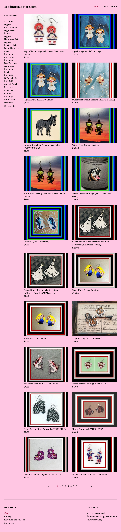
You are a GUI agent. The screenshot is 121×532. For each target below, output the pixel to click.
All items (8, 21)
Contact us (9, 523)
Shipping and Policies (14, 520)
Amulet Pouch (10, 84)
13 (83, 486)
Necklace (8, 103)
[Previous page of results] (49, 486)
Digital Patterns (11, 48)
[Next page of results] (91, 486)
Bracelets (8, 87)
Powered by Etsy (94, 520)
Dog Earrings (10, 63)
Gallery (104, 6)
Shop (96, 6)
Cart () (113, 6)
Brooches (8, 90)
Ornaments (9, 106)
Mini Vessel (9, 99)
